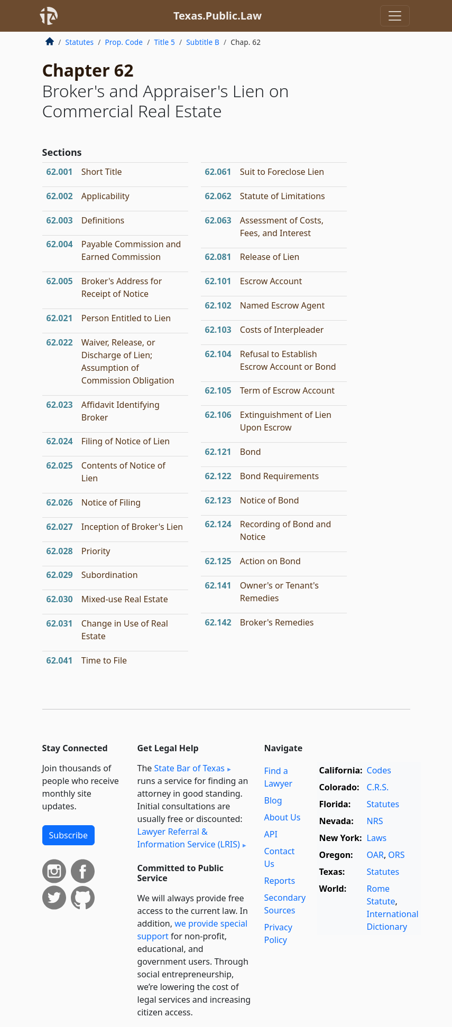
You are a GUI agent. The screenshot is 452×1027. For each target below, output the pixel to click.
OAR (375, 855)
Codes (379, 770)
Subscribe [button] (68, 835)
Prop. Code (124, 42)
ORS (396, 855)
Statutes (80, 42)
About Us (282, 817)
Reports (280, 880)
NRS (375, 821)
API (271, 834)
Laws (377, 838)
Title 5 (164, 42)
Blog (273, 800)
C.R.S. (378, 787)
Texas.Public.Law (217, 15)
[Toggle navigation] (395, 15)
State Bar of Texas (189, 768)
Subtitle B (202, 42)
